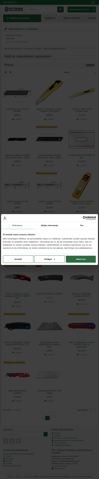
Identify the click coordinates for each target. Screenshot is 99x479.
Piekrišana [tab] (17, 225)
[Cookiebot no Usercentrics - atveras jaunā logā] (84, 218)
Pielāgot (49, 259)
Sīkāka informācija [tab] (49, 225)
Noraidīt (18, 259)
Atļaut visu (81, 259)
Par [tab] (81, 225)
